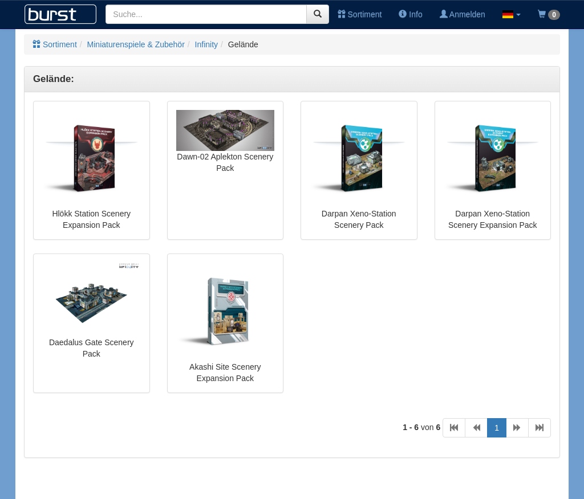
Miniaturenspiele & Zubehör (136, 44)
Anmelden (462, 14)
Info (410, 14)
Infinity (206, 44)
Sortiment (360, 14)
